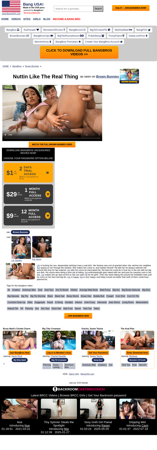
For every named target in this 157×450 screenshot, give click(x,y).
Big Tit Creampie (58, 360)
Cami (144, 425)
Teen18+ (143, 365)
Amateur (16, 290)
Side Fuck (68, 308)
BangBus (12, 29)
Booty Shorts (73, 296)
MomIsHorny (43, 41)
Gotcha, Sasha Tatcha (92, 329)
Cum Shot (120, 296)
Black (50, 296)
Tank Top (87, 308)
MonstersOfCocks (54, 29)
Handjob (69, 302)
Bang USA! (33, 4)
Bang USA (74, 374)
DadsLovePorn (138, 35)
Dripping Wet (137, 422)
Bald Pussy (105, 290)
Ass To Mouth (62, 290)
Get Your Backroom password (107, 395)
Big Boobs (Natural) (131, 290)
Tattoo (96, 308)
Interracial (101, 302)
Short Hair (56, 308)
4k (9, 290)
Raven (105, 425)
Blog (46, 19)
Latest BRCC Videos (44, 395)
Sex (37, 308)
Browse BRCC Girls (72, 395)
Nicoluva (133, 356)
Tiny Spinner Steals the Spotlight (59, 424)
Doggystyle (40, 302)
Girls (37, 19)
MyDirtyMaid (123, 29)
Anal (40, 290)
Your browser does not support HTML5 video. (52, 113)
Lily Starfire (17, 260)
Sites (26, 19)
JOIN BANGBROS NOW (78, 316)
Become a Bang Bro (32, 13)
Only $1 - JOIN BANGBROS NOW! (130, 8)
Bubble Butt (99, 296)
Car (110, 365)
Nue (19, 422)
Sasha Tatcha (96, 356)
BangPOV (143, 29)
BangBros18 (77, 29)
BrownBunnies (19, 35)
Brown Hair (86, 296)
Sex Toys (45, 308)
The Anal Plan (127, 329)
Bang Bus (98, 360)
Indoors (78, 302)
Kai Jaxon (36, 259)
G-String (59, 302)
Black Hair (59, 296)
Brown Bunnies (32, 66)
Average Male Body (89, 290)
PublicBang (96, 35)
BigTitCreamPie (100, 29)
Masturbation (142, 302)
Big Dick (146, 290)
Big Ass (116, 290)
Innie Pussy (89, 302)
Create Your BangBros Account (103, 41)
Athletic (74, 290)
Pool (134, 365)
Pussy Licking (56, 366)
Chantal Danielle (58, 356)
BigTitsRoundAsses (70, 35)
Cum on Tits (133, 296)
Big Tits (24, 296)
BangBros (16, 66)
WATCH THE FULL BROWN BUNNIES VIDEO (52, 144)
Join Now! (119, 20)
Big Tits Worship (37, 296)
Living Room (128, 302)
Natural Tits (13, 308)
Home (5, 19)
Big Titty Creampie (51, 329)
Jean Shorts (114, 302)
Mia (66, 428)
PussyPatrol (116, 35)
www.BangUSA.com (11, 14)
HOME (6, 66)
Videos (16, 19)
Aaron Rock (16, 356)
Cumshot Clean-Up (16, 302)
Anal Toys (48, 290)
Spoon (78, 308)
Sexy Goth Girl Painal (98, 422)
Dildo (30, 302)
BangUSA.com (87, 374)
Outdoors (102, 365)
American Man (29, 290)
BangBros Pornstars (68, 41)
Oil (21, 308)
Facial (50, 302)
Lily (38, 265)
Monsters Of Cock (137, 360)
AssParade (31, 29)
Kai (38, 268)
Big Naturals (13, 296)
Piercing (29, 308)
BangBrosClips (43, 35)
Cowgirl (110, 296)
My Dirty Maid (20, 360)
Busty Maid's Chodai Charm (16, 329)
